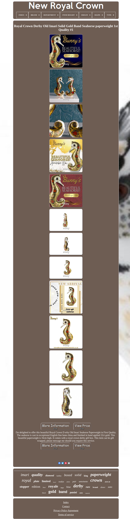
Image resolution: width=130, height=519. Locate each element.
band (63, 492)
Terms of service (66, 514)
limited (46, 481)
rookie (61, 482)
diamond (49, 475)
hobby (59, 476)
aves (68, 482)
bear (44, 487)
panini (73, 492)
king (86, 476)
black (44, 493)
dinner (103, 487)
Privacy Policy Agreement (65, 510)
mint (81, 493)
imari (25, 475)
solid (78, 475)
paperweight (101, 474)
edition (36, 486)
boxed (68, 475)
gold (52, 491)
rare (88, 487)
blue (68, 487)
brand (95, 487)
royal (26, 480)
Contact (66, 506)
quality (37, 474)
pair (74, 481)
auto (110, 487)
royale (53, 486)
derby (78, 486)
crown (96, 480)
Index (66, 502)
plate (36, 481)
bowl (54, 482)
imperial (87, 493)
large (62, 487)
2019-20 (107, 482)
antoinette (83, 481)
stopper (24, 486)
